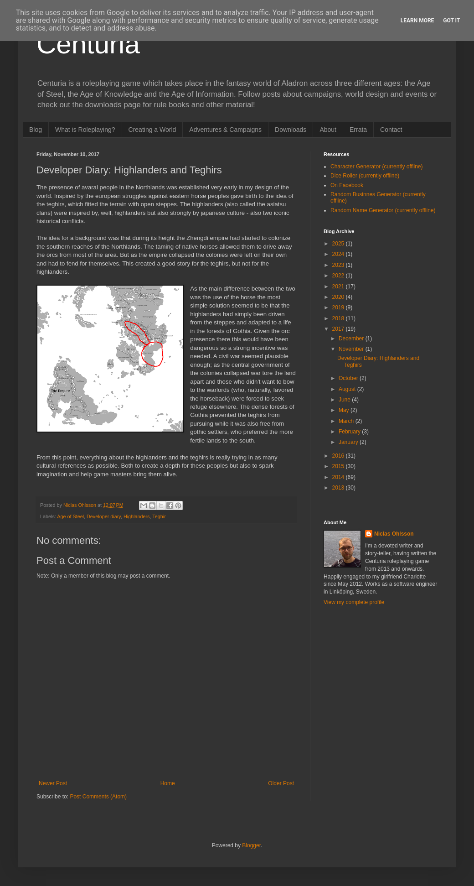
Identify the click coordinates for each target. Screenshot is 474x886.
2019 (339, 307)
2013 (339, 488)
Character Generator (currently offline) (376, 166)
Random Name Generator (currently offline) (383, 210)
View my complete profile (354, 602)
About (327, 129)
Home (167, 783)
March (347, 421)
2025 (339, 243)
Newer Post (53, 783)
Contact (391, 129)
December (352, 338)
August (348, 389)
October (349, 378)
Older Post (281, 783)
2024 (339, 254)
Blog (35, 129)
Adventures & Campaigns (225, 129)
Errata (358, 129)
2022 (339, 275)
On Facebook (346, 185)
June (345, 399)
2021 (339, 286)
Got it (451, 20)
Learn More (417, 20)
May (344, 410)
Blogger (251, 845)
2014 (339, 477)
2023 (339, 265)
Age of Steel (70, 516)
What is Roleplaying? (85, 129)
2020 (339, 297)
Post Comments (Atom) (98, 796)
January (349, 442)
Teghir (158, 516)
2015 (339, 466)
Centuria (88, 44)
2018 (339, 318)
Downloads (290, 129)
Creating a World (152, 129)
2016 (339, 456)
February (350, 431)
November (352, 349)
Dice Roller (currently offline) (364, 175)
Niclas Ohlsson (394, 534)
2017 (339, 329)
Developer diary (104, 516)
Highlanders (137, 516)
